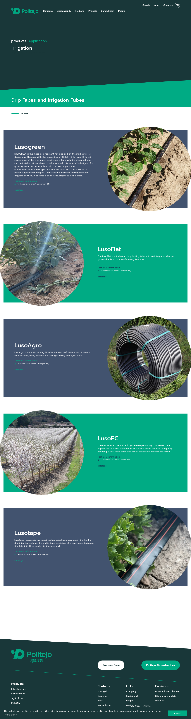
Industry (15, 703)
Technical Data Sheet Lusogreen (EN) (75, 173)
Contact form (111, 665)
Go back (19, 113)
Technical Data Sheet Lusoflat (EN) (101, 265)
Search (146, 5)
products (18, 41)
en (177, 5)
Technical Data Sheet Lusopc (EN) (101, 454)
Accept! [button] (177, 713)
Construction (18, 693)
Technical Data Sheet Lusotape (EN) (74, 549)
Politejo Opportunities (160, 665)
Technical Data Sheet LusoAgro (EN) (74, 359)
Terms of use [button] (10, 715)
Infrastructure (18, 689)
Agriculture (17, 698)
